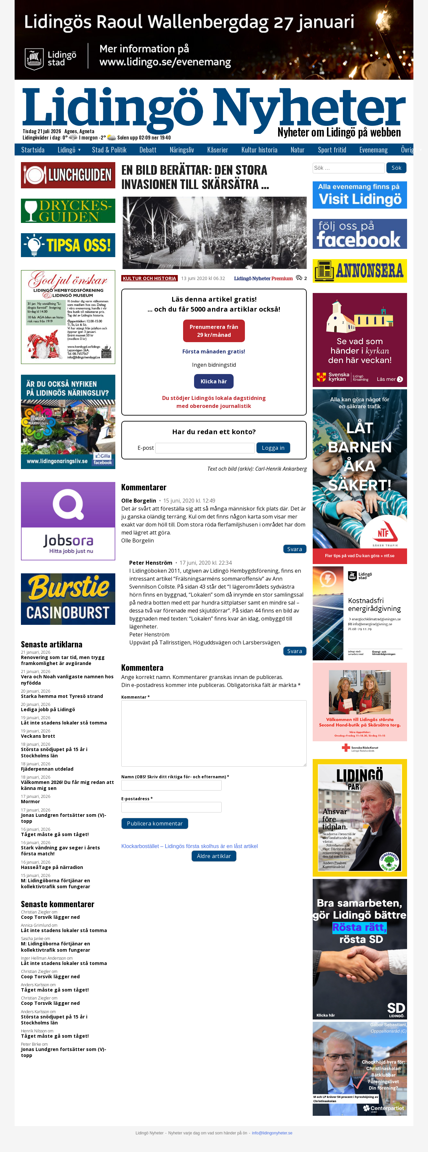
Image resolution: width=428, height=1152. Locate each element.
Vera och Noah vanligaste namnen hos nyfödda (67, 680)
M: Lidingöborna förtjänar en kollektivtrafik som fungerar (55, 884)
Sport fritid (332, 149)
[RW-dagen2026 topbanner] (214, 78)
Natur (298, 149)
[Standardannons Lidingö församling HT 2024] (360, 385)
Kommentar (135, 697)
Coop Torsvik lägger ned (50, 917)
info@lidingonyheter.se (272, 1133)
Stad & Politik (109, 149)
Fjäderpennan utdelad (47, 769)
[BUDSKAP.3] (360, 1017)
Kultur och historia (149, 278)
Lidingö (66, 149)
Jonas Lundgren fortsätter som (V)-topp (63, 818)
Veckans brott (38, 736)
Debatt (148, 149)
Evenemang (374, 149)
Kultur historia (259, 149)
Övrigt (409, 149)
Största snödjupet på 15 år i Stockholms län (54, 752)
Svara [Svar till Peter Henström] (294, 651)
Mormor (30, 802)
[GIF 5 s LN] (360, 1114)
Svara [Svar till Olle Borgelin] (294, 549)
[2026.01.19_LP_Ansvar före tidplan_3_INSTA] (360, 875)
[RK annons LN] (360, 755)
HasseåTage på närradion (52, 867)
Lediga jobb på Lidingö (48, 710)
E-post (146, 447)
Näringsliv (182, 149)
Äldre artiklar (214, 856)
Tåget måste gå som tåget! (55, 834)
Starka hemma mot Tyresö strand (62, 696)
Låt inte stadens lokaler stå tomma (64, 723)
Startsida (33, 149)
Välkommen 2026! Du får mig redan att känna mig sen (67, 785)
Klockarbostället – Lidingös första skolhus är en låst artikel (189, 846)
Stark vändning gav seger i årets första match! (60, 851)
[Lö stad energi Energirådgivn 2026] (360, 658)
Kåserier (217, 149)
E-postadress (137, 799)
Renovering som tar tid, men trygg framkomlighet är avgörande (63, 660)
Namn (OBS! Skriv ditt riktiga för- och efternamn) (175, 777)
